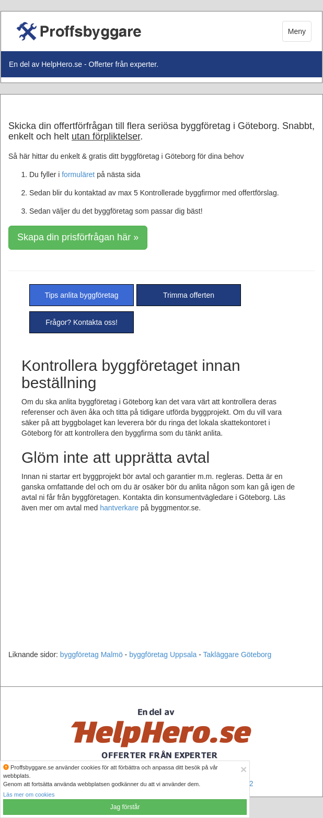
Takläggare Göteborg (237, 654)
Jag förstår (125, 807)
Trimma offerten (188, 295)
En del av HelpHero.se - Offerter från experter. (83, 64)
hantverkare (119, 508)
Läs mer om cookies (28, 794)
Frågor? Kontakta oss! (81, 322)
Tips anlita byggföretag (81, 295)
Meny (297, 31)
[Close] (243, 769)
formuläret (78, 174)
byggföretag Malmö (91, 654)
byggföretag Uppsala (163, 654)
